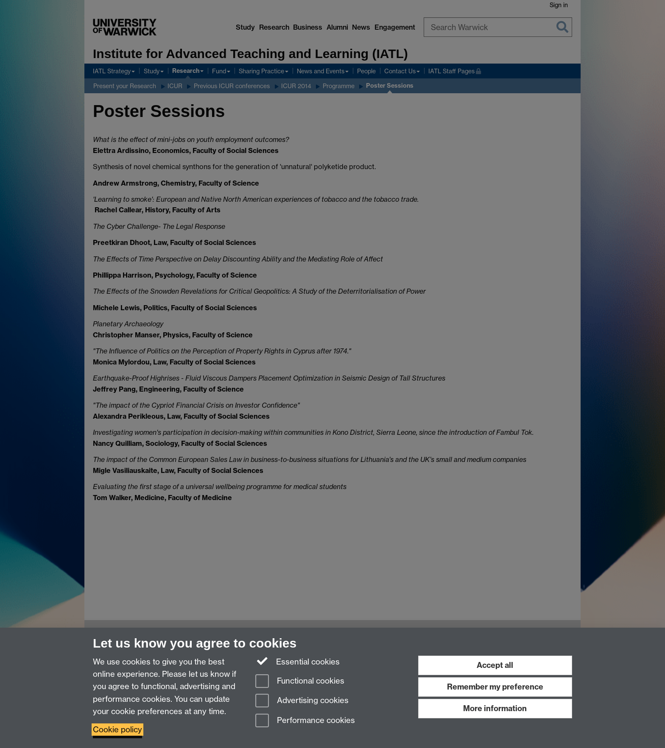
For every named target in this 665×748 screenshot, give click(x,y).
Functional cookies (299, 682)
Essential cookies (297, 661)
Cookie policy (117, 729)
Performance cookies (305, 721)
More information (495, 708)
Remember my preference (495, 687)
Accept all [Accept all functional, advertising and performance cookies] (495, 665)
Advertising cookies (302, 701)
